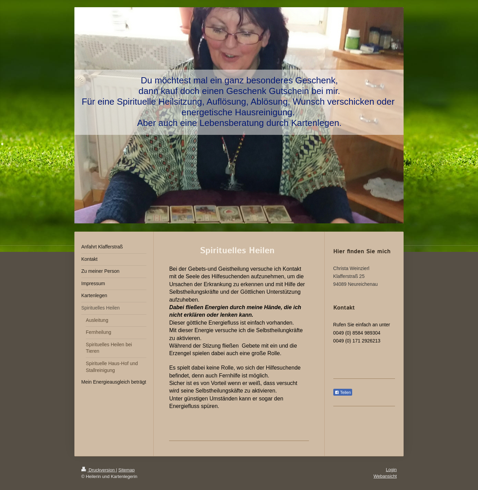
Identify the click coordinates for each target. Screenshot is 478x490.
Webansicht (385, 476)
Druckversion (98, 469)
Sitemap (126, 469)
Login (391, 469)
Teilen (343, 392)
